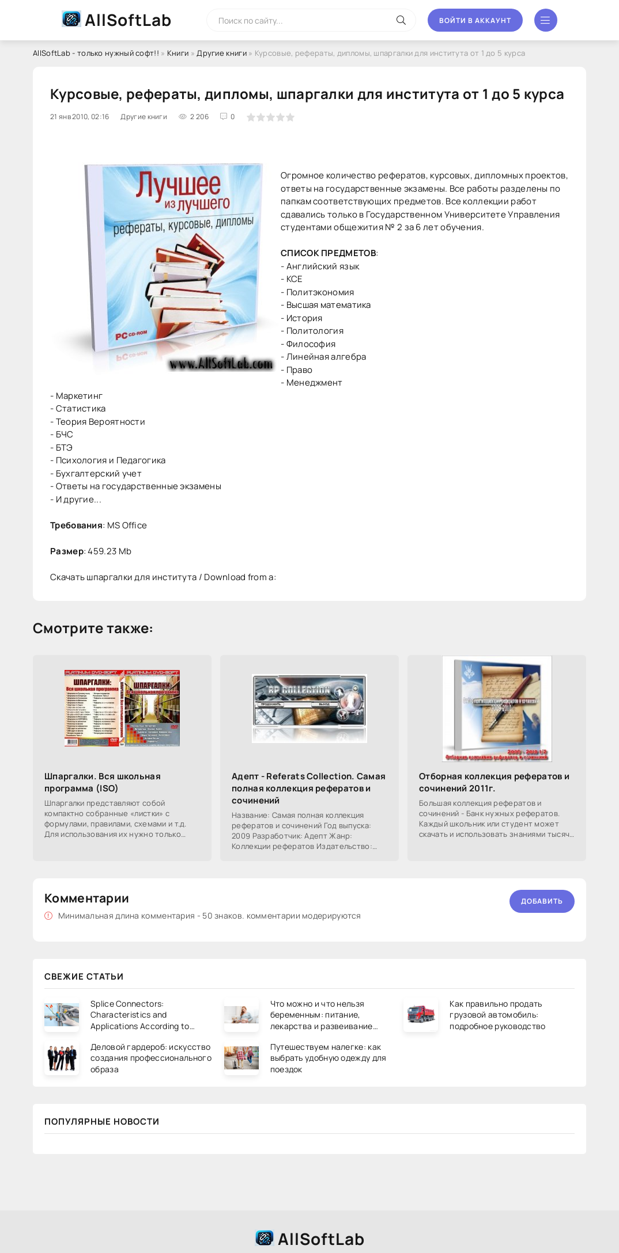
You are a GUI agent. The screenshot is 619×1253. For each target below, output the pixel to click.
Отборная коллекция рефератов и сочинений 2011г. (494, 782)
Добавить (542, 901)
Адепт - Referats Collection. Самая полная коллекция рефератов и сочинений (309, 788)
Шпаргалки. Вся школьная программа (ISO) (102, 782)
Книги (178, 53)
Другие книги (222, 53)
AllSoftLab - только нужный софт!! (96, 53)
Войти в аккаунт (475, 20)
